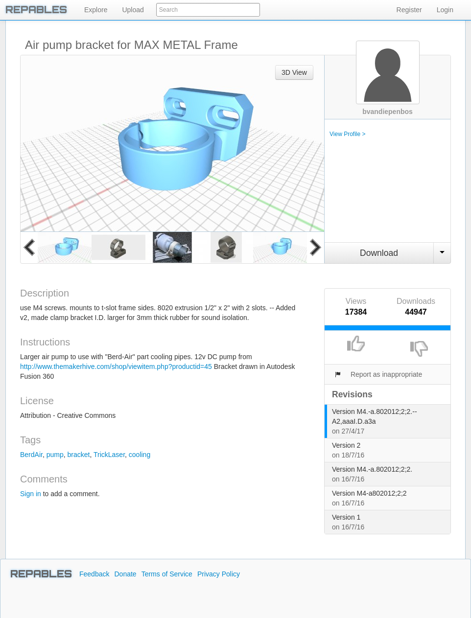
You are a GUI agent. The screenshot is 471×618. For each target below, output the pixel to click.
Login (445, 10)
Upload (132, 10)
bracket (79, 454)
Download (379, 253)
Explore (95, 10)
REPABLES (41, 574)
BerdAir (31, 454)
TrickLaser (109, 454)
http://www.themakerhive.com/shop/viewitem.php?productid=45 (116, 366)
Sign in (30, 494)
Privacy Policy (218, 574)
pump (55, 454)
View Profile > (347, 134)
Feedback (94, 574)
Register (409, 10)
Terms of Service (166, 574)
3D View (294, 72)
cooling (139, 454)
